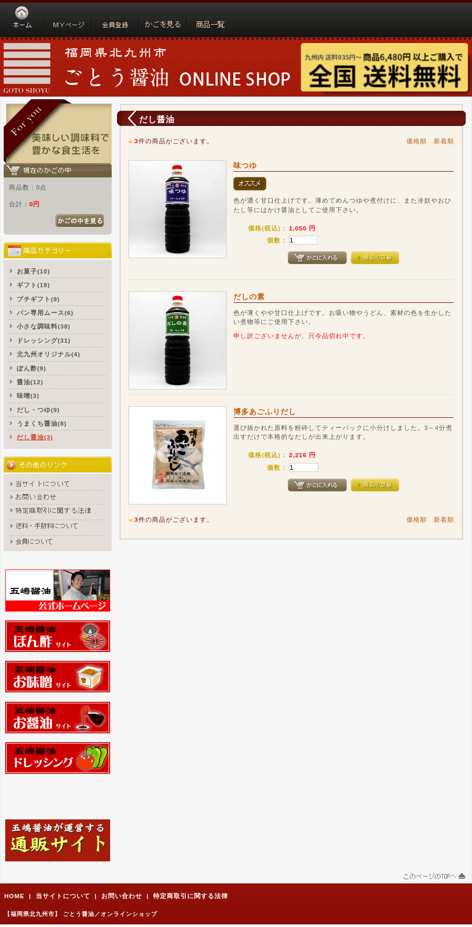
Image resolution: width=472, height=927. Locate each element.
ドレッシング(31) (44, 340)
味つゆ (245, 165)
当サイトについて (63, 895)
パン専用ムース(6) (45, 312)
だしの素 (249, 296)
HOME (14, 895)
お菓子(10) (33, 271)
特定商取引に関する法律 (190, 895)
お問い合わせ (121, 895)
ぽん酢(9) (31, 368)
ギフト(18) (33, 284)
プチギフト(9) (38, 299)
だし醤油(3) (35, 437)
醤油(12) (30, 381)
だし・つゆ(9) (38, 409)
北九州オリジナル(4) (48, 354)
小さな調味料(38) (44, 326)
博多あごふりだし (264, 411)
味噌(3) (28, 395)
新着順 (444, 141)
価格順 (416, 141)
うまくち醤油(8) (42, 423)
